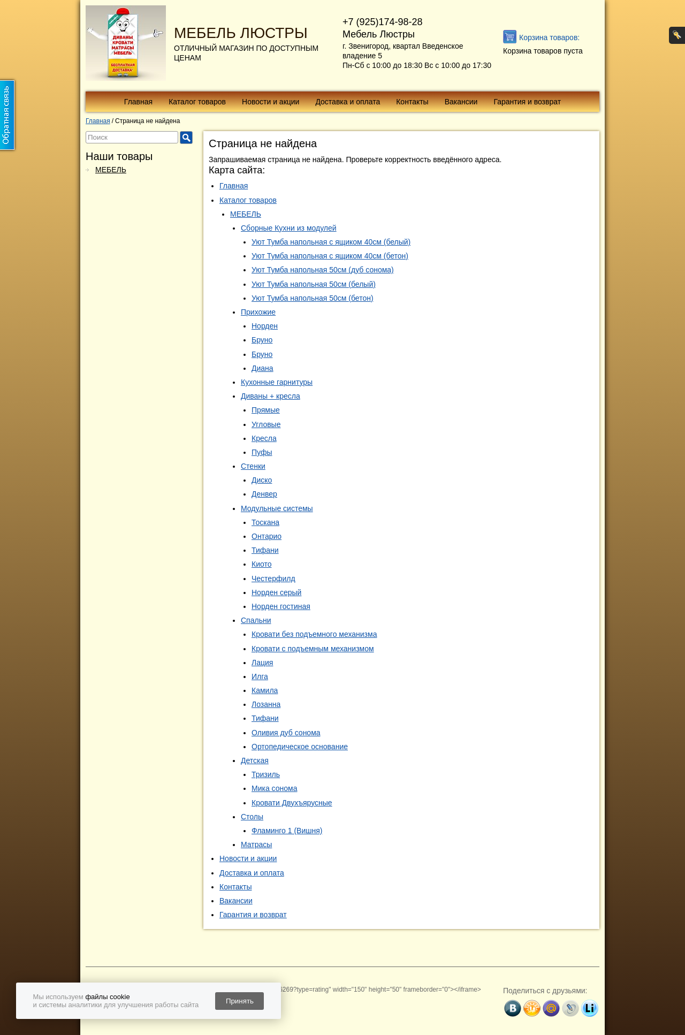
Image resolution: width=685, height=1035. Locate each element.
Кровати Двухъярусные (292, 802)
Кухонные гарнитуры (277, 382)
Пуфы (262, 452)
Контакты (412, 101)
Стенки (253, 466)
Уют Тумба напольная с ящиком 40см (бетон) (330, 256)
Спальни (256, 620)
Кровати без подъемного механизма (314, 634)
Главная (138, 101)
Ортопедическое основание (300, 746)
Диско (262, 480)
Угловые (266, 424)
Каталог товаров (197, 101)
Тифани (265, 550)
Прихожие (258, 312)
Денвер (264, 494)
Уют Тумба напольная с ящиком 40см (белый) (331, 242)
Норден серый (276, 592)
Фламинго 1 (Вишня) (287, 830)
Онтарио (266, 536)
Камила (265, 690)
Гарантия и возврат (527, 101)
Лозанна (266, 704)
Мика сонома (274, 788)
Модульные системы (277, 508)
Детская (255, 760)
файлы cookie (107, 997)
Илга (260, 676)
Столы (252, 816)
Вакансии (461, 101)
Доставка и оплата (347, 101)
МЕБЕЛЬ (110, 169)
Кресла (264, 438)
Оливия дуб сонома (286, 732)
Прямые (266, 410)
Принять (240, 1001)
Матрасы (256, 844)
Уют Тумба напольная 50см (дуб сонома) (323, 269)
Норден (265, 326)
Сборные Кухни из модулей (289, 228)
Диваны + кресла (270, 396)
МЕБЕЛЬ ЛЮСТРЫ (241, 33)
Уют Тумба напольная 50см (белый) (314, 284)
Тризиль (266, 774)
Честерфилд (273, 578)
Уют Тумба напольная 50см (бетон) (313, 298)
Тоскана (265, 522)
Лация (262, 662)
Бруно (262, 340)
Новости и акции (270, 101)
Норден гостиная (281, 606)
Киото (262, 564)
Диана (262, 368)
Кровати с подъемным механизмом (313, 648)
